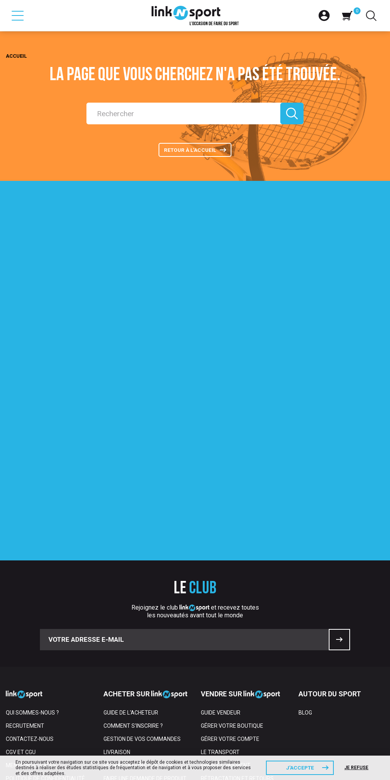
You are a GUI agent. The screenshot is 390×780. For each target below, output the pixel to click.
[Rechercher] (181, 113)
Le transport (220, 652)
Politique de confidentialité (45, 679)
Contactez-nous (29, 639)
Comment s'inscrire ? (133, 626)
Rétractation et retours (237, 679)
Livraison (117, 652)
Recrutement (25, 626)
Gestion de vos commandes (142, 639)
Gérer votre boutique (232, 626)
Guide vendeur (220, 613)
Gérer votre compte (230, 639)
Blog (305, 613)
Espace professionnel (37, 718)
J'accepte (300, 767)
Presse (16, 692)
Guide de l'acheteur (131, 613)
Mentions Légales (31, 666)
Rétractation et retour (138, 666)
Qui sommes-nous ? (32, 613)
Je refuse (358, 767)
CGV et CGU (21, 652)
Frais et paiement (225, 666)
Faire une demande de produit (145, 679)
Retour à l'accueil (189, 151)
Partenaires (23, 705)
